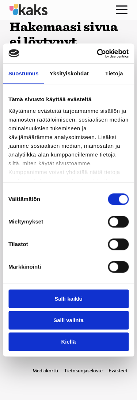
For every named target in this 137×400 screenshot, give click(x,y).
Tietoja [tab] (114, 73)
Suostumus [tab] (23, 73)
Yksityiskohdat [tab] (69, 73)
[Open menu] (122, 9)
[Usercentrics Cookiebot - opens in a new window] (97, 53)
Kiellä (68, 341)
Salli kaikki (68, 299)
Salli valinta (68, 320)
